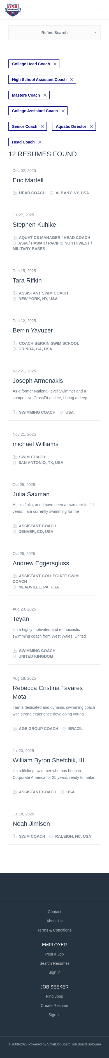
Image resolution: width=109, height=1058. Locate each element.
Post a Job (54, 954)
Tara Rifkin (27, 280)
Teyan (21, 618)
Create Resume (54, 1005)
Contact (54, 911)
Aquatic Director (71, 126)
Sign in (54, 972)
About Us (55, 921)
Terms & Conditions (54, 930)
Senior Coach (24, 126)
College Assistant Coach (35, 111)
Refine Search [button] (54, 32)
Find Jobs (54, 996)
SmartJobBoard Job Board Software (74, 1044)
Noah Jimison (31, 823)
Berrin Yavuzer (33, 330)
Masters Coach (26, 95)
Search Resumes (54, 963)
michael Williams (36, 444)
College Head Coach (31, 64)
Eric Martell (28, 180)
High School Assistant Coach (39, 79)
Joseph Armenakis (38, 380)
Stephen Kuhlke (34, 224)
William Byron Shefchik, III (48, 760)
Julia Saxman (31, 494)
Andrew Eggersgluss (41, 563)
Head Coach (23, 142)
